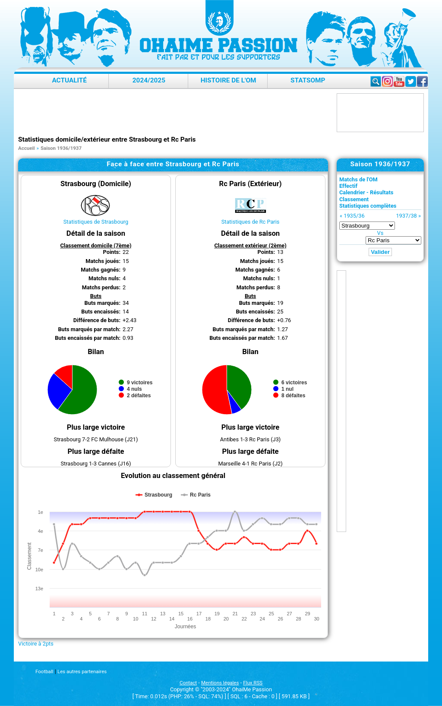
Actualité (69, 80)
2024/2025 (149, 80)
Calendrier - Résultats (366, 192)
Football (44, 671)
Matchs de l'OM (358, 179)
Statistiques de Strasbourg (95, 221)
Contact (188, 683)
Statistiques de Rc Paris (250, 221)
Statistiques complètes (367, 206)
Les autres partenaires (82, 671)
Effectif (348, 186)
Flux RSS (252, 683)
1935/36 (354, 215)
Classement (354, 199)
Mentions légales (220, 683)
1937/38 (406, 215)
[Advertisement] (175, 112)
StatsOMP (307, 80)
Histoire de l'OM (228, 80)
